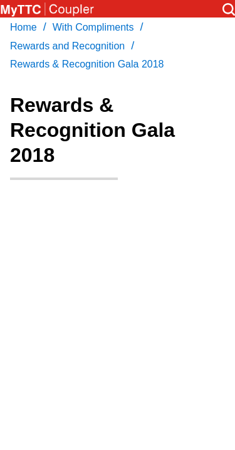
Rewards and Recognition (67, 46)
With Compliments (93, 27)
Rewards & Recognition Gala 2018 (87, 64)
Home (23, 27)
